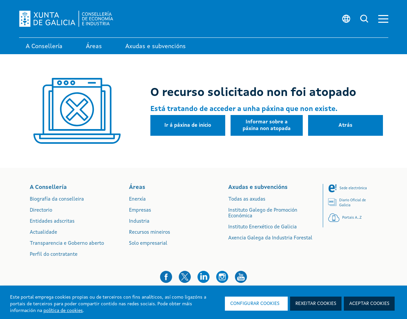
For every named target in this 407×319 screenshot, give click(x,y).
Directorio (41, 210)
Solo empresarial (148, 243)
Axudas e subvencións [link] (155, 46)
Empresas (140, 210)
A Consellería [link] (44, 46)
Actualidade (43, 232)
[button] (383, 19)
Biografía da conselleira (57, 199)
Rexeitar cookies (315, 303)
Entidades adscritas (52, 221)
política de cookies (63, 310)
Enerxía (137, 199)
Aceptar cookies (369, 303)
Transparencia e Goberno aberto (67, 243)
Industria (139, 221)
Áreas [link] (94, 46)
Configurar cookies (254, 303)
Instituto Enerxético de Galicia (262, 227)
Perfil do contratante (54, 254)
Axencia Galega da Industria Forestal (270, 238)
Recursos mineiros (149, 232)
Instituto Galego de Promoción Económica (262, 213)
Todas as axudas (246, 199)
